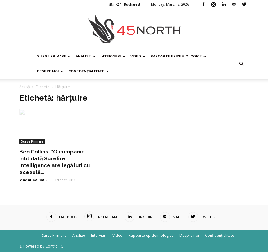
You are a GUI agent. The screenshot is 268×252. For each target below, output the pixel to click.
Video (138, 56)
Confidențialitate (88, 71)
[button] (241, 64)
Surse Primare (54, 56)
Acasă (24, 86)
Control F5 (54, 246)
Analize (85, 56)
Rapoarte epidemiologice (178, 56)
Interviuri (112, 56)
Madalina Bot (31, 179)
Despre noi (50, 71)
